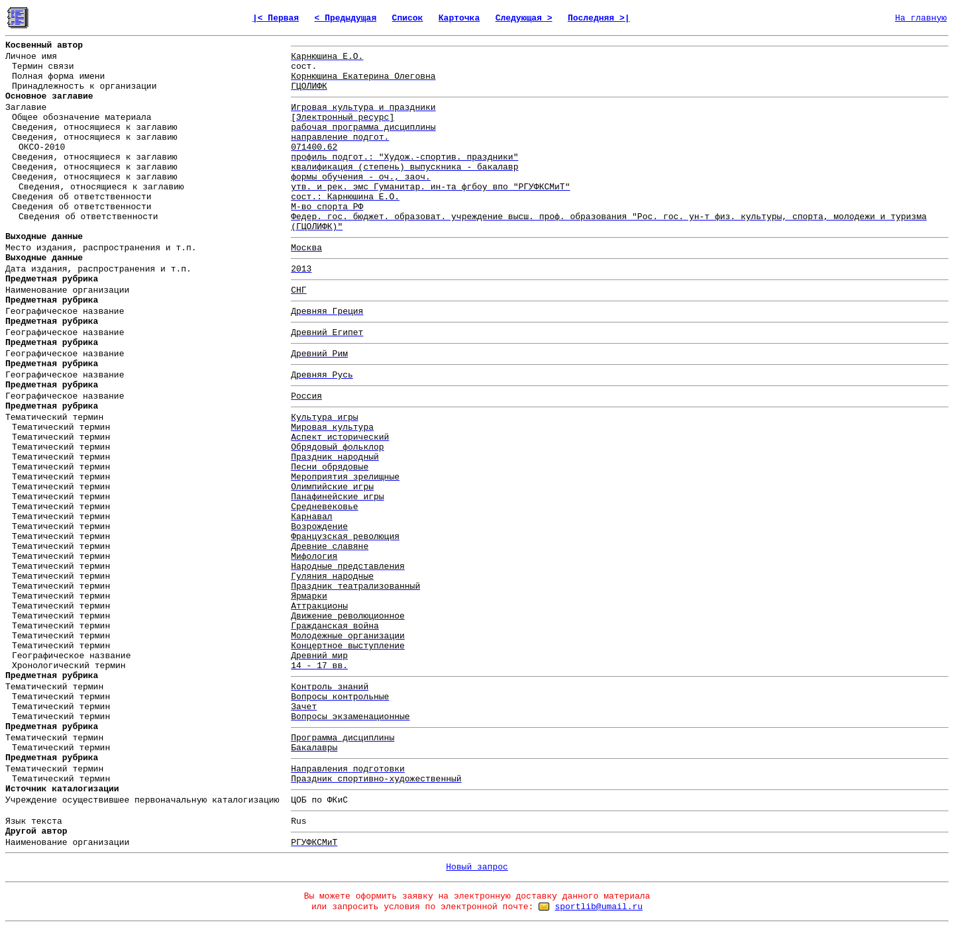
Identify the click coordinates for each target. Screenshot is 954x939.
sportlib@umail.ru (599, 907)
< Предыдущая (346, 18)
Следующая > (524, 18)
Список (407, 18)
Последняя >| (599, 18)
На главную (921, 18)
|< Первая (275, 18)
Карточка (459, 18)
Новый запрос (477, 867)
